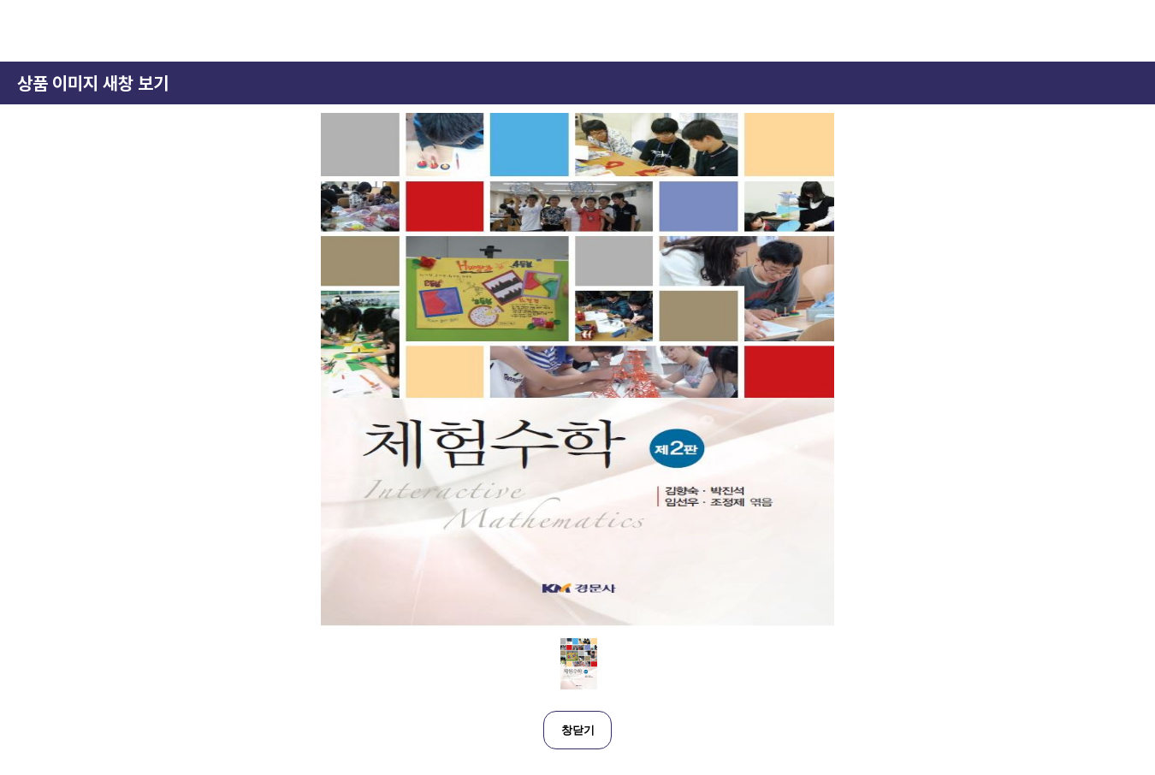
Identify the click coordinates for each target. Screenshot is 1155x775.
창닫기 (578, 730)
